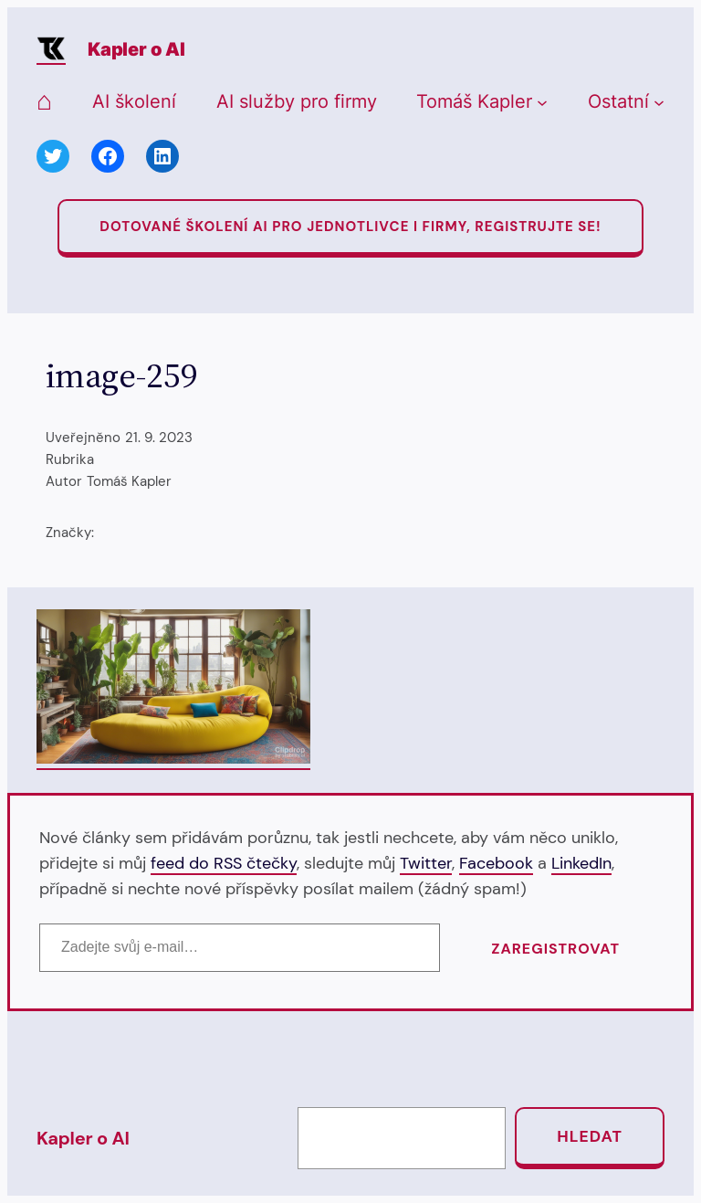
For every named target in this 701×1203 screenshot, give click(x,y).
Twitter (426, 863)
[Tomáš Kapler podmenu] (542, 102)
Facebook (496, 863)
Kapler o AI (136, 49)
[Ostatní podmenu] (659, 102)
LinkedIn (581, 863)
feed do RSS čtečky (224, 863)
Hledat (590, 1136)
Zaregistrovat (555, 948)
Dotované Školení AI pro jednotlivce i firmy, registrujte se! (350, 226)
